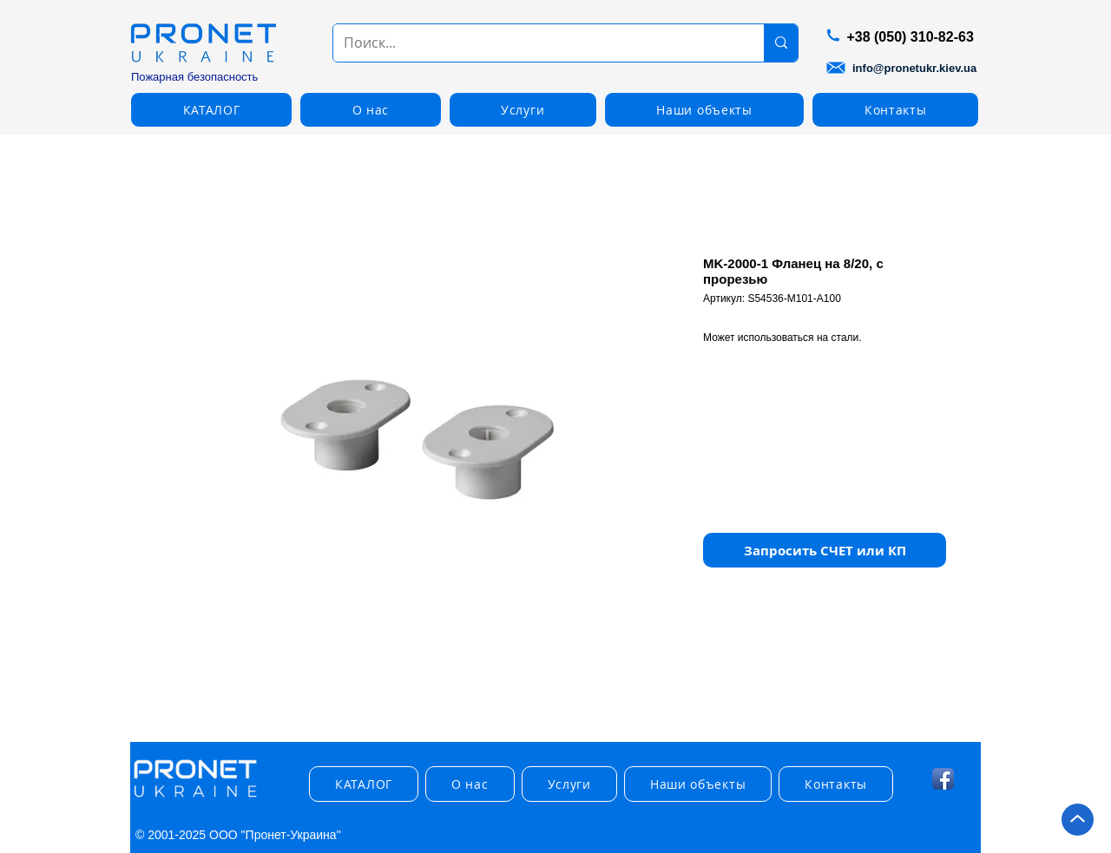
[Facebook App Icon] (943, 779)
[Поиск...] (535, 43)
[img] (195, 798)
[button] (211, 110)
